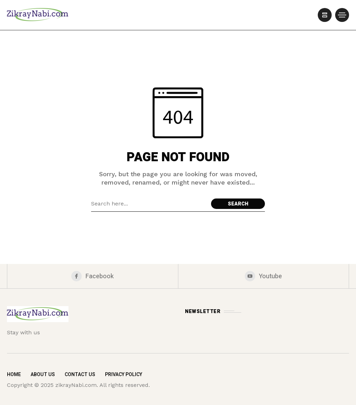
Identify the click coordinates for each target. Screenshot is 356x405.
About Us (43, 374)
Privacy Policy (123, 374)
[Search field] (149, 203)
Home (14, 374)
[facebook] (92, 276)
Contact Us (80, 374)
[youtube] (263, 276)
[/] (325, 15)
